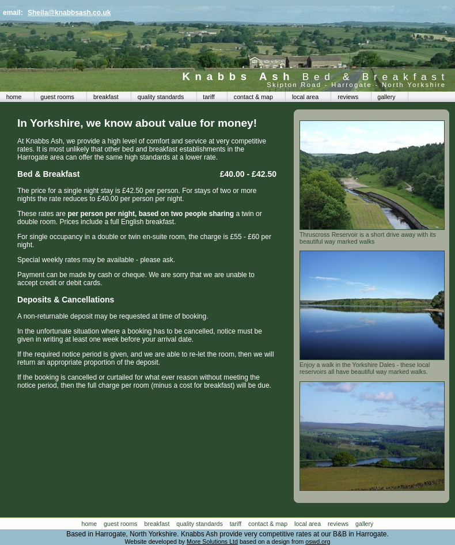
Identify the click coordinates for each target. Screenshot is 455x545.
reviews (348, 96)
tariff (209, 96)
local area (305, 96)
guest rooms (57, 96)
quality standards (161, 96)
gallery (386, 96)
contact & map (253, 96)
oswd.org (317, 541)
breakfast (106, 96)
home (14, 96)
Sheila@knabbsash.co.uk (69, 13)
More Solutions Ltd (212, 541)
